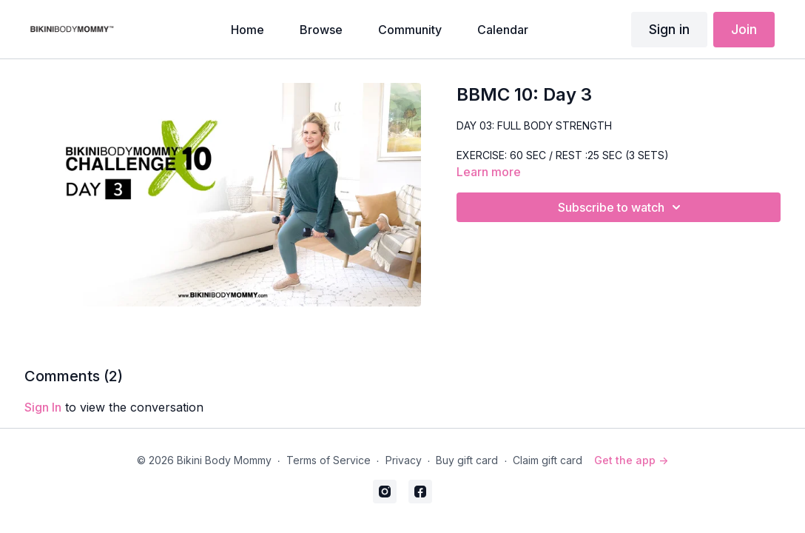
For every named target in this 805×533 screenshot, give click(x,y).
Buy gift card (467, 460)
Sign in (669, 29)
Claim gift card (547, 460)
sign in (42, 407)
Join (744, 29)
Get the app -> (631, 460)
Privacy (403, 460)
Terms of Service (328, 460)
